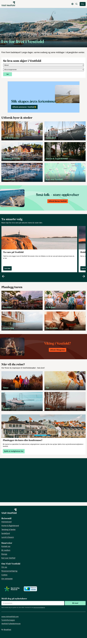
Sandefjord (5, 533)
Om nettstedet (7, 579)
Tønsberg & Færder (8, 529)
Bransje (4, 554)
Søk (7, 74)
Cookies (4, 575)
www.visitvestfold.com (10, 617)
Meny (82, 4)
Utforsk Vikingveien (57, 350)
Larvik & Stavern (7, 537)
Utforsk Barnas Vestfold (58, 201)
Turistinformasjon (8, 620)
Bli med (75, 603)
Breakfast (7, 630)
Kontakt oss (5, 546)
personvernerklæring (39, 607)
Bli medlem (5, 550)
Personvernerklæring (9, 571)
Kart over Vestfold (8, 558)
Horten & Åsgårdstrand (10, 526)
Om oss (4, 567)
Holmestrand (6, 522)
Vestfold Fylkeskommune (11, 624)
